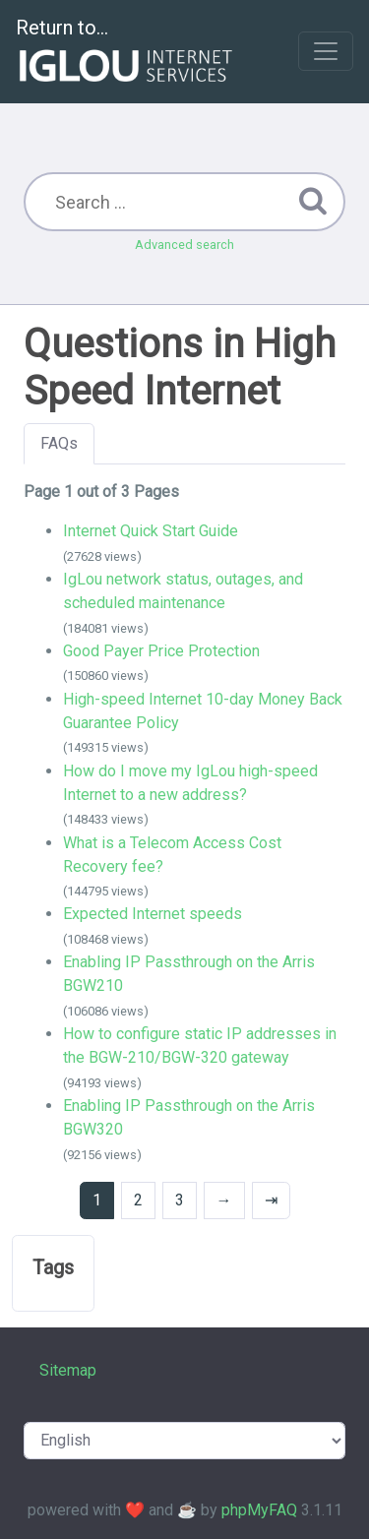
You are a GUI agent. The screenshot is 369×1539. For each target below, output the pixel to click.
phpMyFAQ (259, 1510)
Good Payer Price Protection (161, 651)
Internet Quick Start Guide (150, 531)
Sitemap (67, 1370)
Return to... (126, 53)
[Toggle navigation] (325, 51)
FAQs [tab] (59, 443)
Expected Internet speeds (152, 913)
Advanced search (184, 244)
